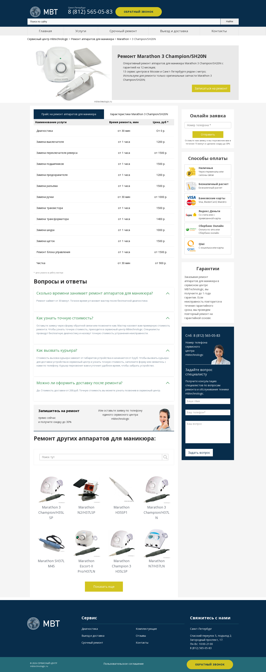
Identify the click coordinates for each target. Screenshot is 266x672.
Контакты (219, 31)
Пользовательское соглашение (123, 663)
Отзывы (141, 635)
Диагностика (90, 629)
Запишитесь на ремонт (59, 411)
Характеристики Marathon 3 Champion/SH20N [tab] (139, 114)
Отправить (208, 134)
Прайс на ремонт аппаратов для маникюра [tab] (68, 114)
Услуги (80, 31)
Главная (45, 31)
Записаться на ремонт (211, 88)
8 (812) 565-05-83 (201, 648)
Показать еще (103, 587)
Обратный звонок (138, 11)
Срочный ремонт (123, 31)
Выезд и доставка (174, 31)
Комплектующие (146, 629)
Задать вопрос (199, 453)
